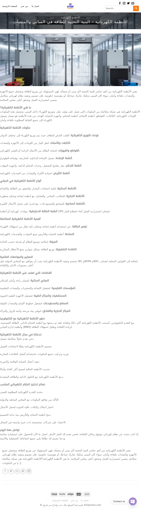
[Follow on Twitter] (128, 3)
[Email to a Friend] (17, 471)
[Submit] (136, 8)
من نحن (24, 6)
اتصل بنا (35, 6)
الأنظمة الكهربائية (70, 17)
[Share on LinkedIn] (29, 471)
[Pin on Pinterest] (23, 471)
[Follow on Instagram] (124, 3)
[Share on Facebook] (5, 471)
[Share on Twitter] (11, 471)
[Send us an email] (132, 3)
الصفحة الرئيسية (9, 6)
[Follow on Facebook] (120, 3)
